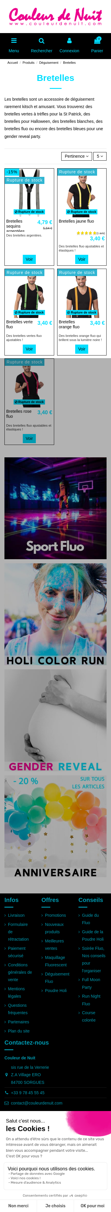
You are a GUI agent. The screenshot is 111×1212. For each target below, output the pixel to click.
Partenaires (18, 1021)
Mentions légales (16, 992)
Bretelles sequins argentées (15, 226)
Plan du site (19, 1031)
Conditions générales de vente (20, 972)
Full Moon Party (91, 983)
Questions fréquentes (18, 1009)
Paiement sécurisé (16, 952)
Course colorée (89, 1016)
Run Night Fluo (91, 1000)
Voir (29, 259)
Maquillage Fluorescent (56, 961)
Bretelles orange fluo (69, 324)
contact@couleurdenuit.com (36, 1103)
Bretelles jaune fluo (76, 221)
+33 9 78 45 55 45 (27, 1092)
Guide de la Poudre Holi (93, 935)
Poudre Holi (56, 990)
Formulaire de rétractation (18, 932)
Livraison (16, 915)
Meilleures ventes (54, 945)
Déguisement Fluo (57, 978)
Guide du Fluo (90, 919)
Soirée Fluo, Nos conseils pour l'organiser (93, 959)
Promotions (55, 915)
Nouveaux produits (54, 928)
